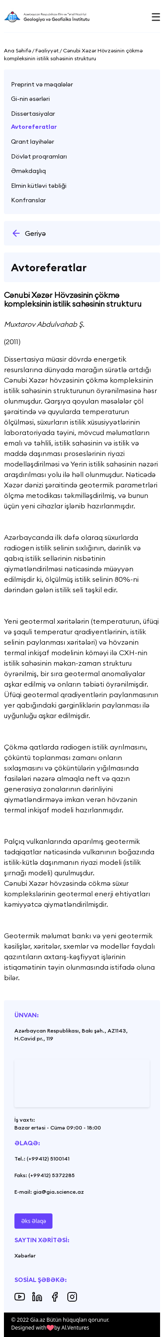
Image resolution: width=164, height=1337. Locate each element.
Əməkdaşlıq (28, 171)
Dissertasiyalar (33, 113)
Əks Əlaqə (33, 1221)
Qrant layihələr (32, 141)
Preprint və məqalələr (42, 84)
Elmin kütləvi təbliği (38, 186)
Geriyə (28, 233)
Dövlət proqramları (39, 156)
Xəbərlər (24, 1255)
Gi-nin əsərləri (30, 99)
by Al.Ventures (71, 1327)
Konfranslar (28, 200)
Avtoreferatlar (34, 127)
